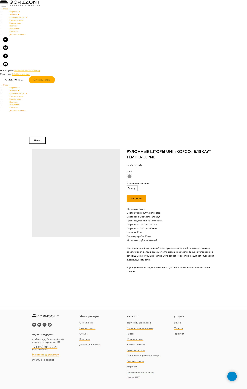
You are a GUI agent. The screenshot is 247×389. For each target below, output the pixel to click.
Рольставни (14, 28)
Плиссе (131, 333)
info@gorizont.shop (21, 74)
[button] (42, 79)
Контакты (13, 31)
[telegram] (5, 57)
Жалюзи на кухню (136, 344)
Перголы (13, 26)
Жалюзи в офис (135, 339)
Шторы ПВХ (133, 377)
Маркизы (13, 11)
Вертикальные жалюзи (139, 322)
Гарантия (179, 333)
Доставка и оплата (17, 34)
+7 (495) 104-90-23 (44, 347)
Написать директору (45, 355)
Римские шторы (16, 20)
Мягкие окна (15, 23)
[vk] (5, 41)
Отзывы (83, 333)
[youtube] (5, 49)
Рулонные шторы (17, 17)
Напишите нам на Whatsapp (27, 70)
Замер (177, 322)
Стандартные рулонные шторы (143, 355)
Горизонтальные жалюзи (140, 328)
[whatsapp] (5, 65)
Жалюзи (13, 14)
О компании (86, 322)
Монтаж (178, 328)
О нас (6, 9)
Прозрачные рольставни (140, 371)
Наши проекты (87, 328)
